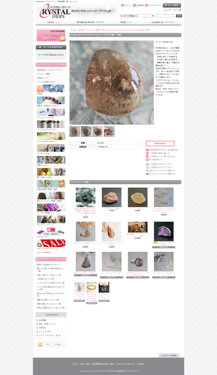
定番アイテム (51, 161)
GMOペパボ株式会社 (117, 371)
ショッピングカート (172, 5)
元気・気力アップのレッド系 (49, 275)
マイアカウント (154, 5)
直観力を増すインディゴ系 (48, 300)
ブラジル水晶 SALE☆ (46, 82)
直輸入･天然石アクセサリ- (51, 102)
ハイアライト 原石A (111, 199)
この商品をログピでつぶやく (161, 167)
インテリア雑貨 (51, 209)
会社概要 (42, 320)
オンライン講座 (43, 74)
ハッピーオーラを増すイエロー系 (51, 283)
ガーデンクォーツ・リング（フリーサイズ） (138, 264)
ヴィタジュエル (51, 149)
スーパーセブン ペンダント (85, 263)
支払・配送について (90, 22)
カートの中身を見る (51, 47)
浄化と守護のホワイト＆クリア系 (51, 308)
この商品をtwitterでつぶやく (160, 164)
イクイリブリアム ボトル (50, 335)
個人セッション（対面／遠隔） (51, 197)
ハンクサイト (138, 199)
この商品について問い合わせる (162, 156)
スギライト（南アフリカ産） (164, 234)
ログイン (128, 5)
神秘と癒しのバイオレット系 (49, 304)
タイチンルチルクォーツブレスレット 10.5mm (91, 292)
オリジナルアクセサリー (51, 137)
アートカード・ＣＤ (51, 113)
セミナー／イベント (51, 221)
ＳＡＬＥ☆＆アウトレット (51, 244)
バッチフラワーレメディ (51, 125)
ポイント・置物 (93, 30)
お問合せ (163, 22)
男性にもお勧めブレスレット (49, 264)
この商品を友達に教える (159, 153)
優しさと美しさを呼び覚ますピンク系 (51, 269)
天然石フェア (42, 78)
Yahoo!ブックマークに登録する (162, 171)
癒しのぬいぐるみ (51, 173)
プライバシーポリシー (125, 364)
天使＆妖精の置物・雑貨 (51, 185)
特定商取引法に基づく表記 (103, 364)
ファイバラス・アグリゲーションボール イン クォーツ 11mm (163, 201)
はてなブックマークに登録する (162, 174)
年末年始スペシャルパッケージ (50, 70)
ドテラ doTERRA (44, 252)
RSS (48, 344)
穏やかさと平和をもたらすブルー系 (51, 294)
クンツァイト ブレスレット (112, 264)
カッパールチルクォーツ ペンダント (111, 234)
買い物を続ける (155, 160)
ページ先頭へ (169, 355)
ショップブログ (126, 22)
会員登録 (140, 5)
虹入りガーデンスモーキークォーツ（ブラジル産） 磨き (126, 30)
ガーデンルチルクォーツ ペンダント (85, 234)
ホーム (54, 22)
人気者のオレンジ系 (45, 279)
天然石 (51, 90)
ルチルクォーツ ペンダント (79, 291)
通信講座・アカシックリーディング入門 (138, 229)
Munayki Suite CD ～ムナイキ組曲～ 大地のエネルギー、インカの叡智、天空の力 (86, 202)
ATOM (57, 344)
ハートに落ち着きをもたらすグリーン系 (51, 288)
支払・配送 (85, 364)
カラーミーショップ (86, 371)
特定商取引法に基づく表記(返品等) (163, 150)
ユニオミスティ (51, 233)
